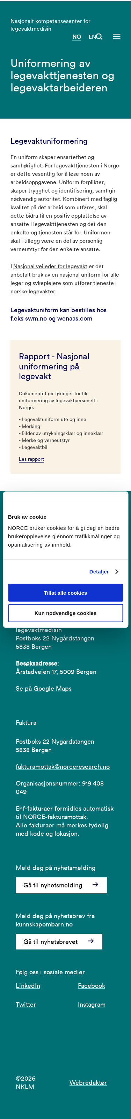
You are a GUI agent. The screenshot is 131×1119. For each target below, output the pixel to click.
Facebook (91, 986)
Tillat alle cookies (65, 592)
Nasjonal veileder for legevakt (50, 266)
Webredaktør (88, 1083)
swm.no (36, 318)
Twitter (26, 1004)
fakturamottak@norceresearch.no (63, 767)
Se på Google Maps (44, 688)
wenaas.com (74, 318)
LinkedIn (28, 986)
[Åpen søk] (99, 36)
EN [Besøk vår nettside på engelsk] (92, 36)
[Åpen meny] (117, 36)
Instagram (91, 1004)
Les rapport (31, 459)
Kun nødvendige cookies (66, 613)
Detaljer (99, 571)
